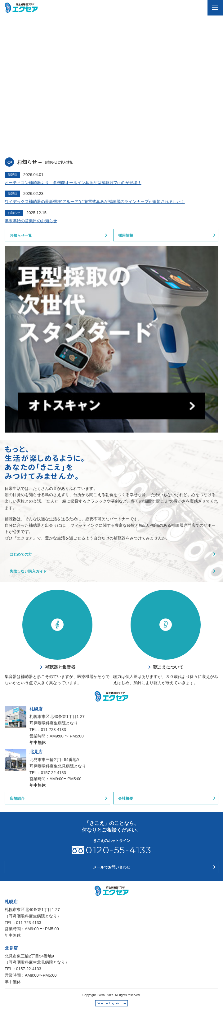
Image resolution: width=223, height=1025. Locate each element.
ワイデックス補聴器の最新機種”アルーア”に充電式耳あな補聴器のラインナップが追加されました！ (95, 201)
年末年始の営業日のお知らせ (31, 220)
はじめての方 (21, 554)
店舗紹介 (17, 798)
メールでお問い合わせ (111, 867)
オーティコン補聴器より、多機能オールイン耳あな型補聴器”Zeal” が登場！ (73, 182)
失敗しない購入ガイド (28, 571)
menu (212, 5)
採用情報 (125, 235)
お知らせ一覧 (21, 235)
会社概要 (125, 798)
